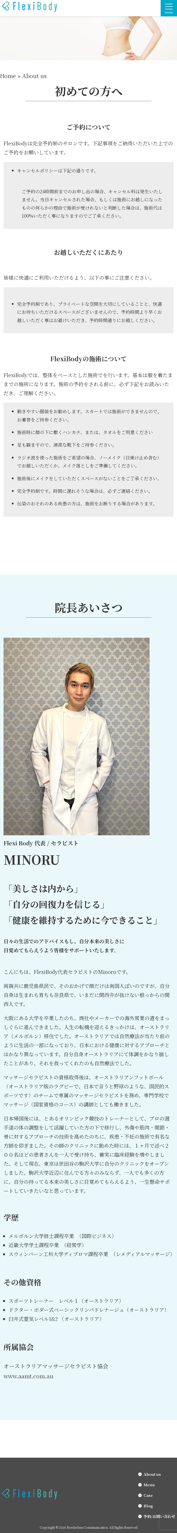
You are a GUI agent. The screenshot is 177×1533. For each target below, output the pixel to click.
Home (8, 76)
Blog (148, 1505)
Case (148, 1495)
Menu (149, 1484)
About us (152, 1474)
